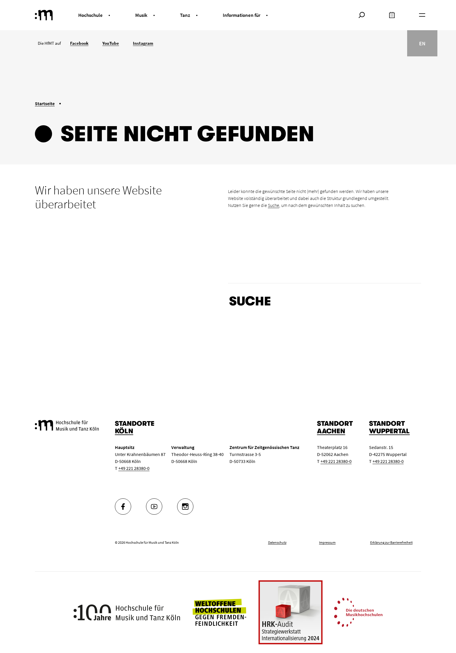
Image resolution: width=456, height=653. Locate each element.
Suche (273, 205)
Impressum (327, 542)
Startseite (45, 103)
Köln (124, 431)
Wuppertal (389, 431)
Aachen (331, 431)
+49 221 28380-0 (133, 468)
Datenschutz (277, 542)
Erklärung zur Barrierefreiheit (391, 542)
